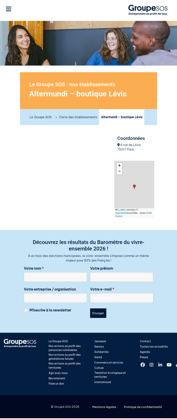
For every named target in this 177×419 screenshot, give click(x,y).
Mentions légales (104, 407)
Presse (144, 357)
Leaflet (120, 209)
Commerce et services (108, 363)
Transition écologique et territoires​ (110, 375)
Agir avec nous (58, 373)
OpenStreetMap (123, 213)
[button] (134, 187)
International (102, 382)
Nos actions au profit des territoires (65, 366)
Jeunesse (100, 341)
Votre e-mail (102, 289)
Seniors (99, 346)
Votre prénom (101, 268)
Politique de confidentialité (145, 407)
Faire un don (56, 384)
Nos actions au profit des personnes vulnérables (65, 348)
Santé (98, 357)
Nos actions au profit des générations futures (65, 357)
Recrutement (57, 379)
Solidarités (101, 352)
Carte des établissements (78, 117)
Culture (99, 368)
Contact (145, 341)
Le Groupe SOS (41, 117)
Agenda (145, 352)
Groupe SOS (62, 407)
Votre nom (34, 268)
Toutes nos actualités (154, 346)
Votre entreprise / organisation (50, 289)
